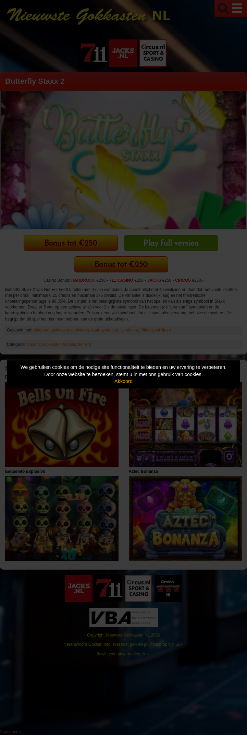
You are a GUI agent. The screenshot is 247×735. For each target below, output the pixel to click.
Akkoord (123, 381)
